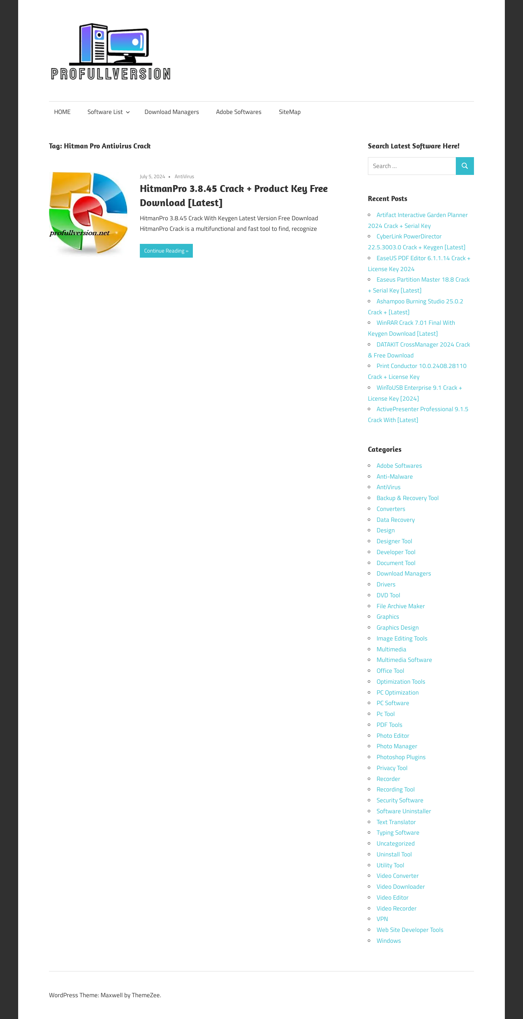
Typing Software (398, 832)
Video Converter (398, 875)
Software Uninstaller (404, 811)
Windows (389, 940)
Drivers (386, 584)
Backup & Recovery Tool (408, 498)
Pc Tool (386, 714)
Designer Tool (394, 541)
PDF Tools (389, 724)
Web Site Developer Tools (410, 929)
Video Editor (393, 897)
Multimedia (391, 649)
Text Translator (396, 822)
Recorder (388, 778)
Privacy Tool (392, 768)
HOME (62, 111)
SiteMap (290, 111)
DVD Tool (388, 595)
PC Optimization (398, 692)
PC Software (393, 703)
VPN (382, 919)
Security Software (400, 800)
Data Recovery (396, 519)
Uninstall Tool (394, 854)
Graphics (388, 616)
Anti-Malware (395, 476)
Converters (391, 508)
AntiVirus (184, 176)
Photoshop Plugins (401, 757)
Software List (109, 111)
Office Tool (390, 670)
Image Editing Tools (402, 638)
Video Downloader (401, 886)
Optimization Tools (401, 681)
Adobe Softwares (239, 111)
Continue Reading (164, 250)
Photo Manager (398, 746)
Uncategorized (396, 843)
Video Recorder (397, 908)
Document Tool (396, 563)
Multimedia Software (404, 659)
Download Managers (172, 111)
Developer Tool (396, 552)
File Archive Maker (401, 606)
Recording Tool (396, 789)
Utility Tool (390, 865)
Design (386, 530)
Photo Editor (393, 735)
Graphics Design (398, 627)
